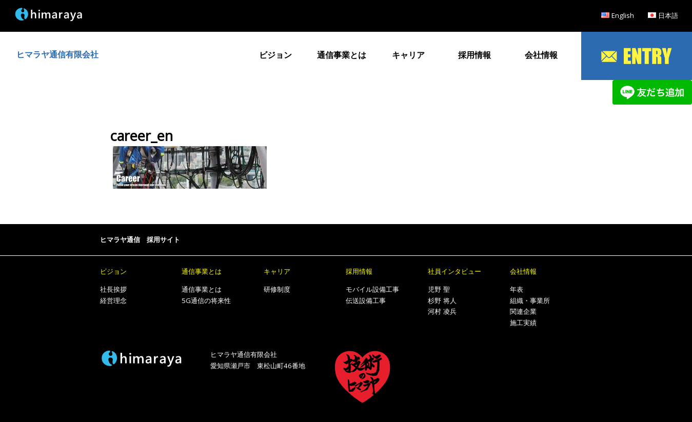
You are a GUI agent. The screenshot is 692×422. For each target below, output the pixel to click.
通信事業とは (341, 55)
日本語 (668, 15)
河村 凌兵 (442, 311)
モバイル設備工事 (372, 289)
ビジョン (275, 55)
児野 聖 (439, 289)
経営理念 (113, 300)
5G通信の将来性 (206, 300)
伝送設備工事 (366, 300)
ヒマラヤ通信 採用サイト (140, 239)
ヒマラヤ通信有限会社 (57, 54)
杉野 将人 (442, 300)
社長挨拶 (113, 289)
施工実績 (523, 322)
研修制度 (277, 289)
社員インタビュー (454, 271)
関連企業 (523, 311)
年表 (516, 289)
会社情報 (541, 55)
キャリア (408, 55)
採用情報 (474, 55)
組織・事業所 (530, 300)
